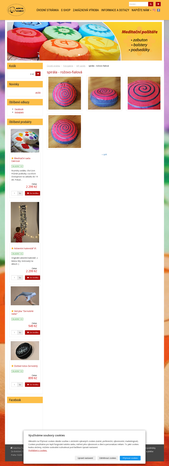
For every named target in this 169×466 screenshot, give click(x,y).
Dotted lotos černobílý (26, 365)
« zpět (104, 154)
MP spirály (80, 66)
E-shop (66, 10)
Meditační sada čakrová (20, 160)
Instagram (154, 10)
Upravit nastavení (85, 458)
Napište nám (141, 10)
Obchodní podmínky (147, 448)
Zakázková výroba (86, 10)
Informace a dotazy (115, 10)
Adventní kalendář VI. (25, 248)
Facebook (159, 10)
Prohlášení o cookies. (37, 450)
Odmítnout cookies (107, 458)
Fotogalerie (68, 66)
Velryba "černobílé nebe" (22, 312)
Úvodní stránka (48, 10)
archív (38, 92)
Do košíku (32, 193)
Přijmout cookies (130, 458)
